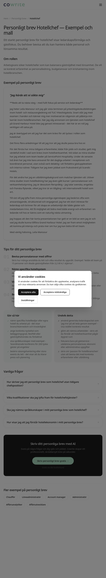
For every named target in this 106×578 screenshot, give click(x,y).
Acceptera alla (28, 292)
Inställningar (27, 300)
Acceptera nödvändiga (55, 292)
